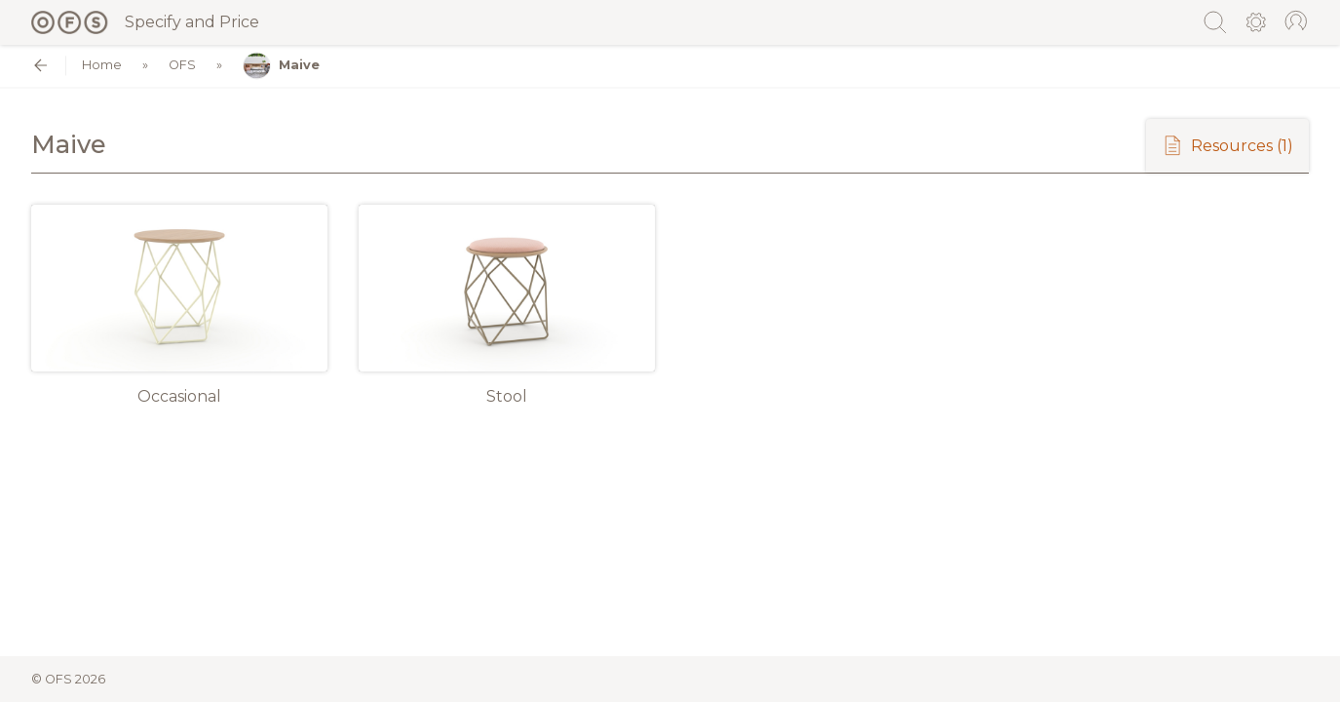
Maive (281, 66)
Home (102, 65)
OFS (182, 65)
